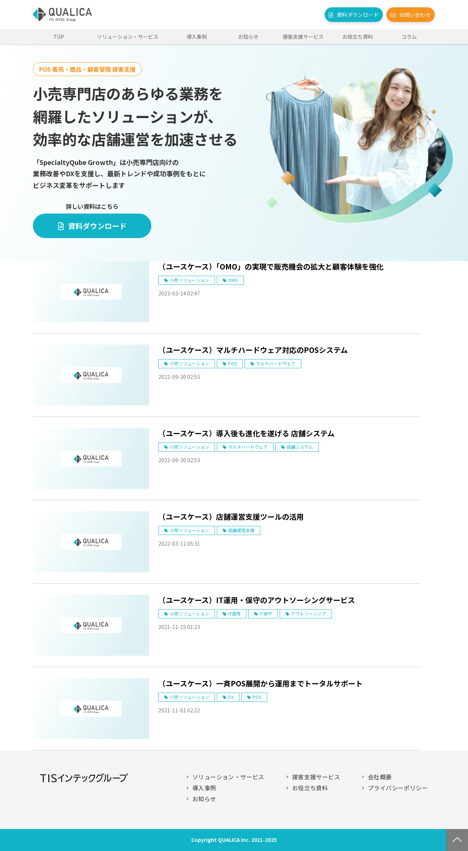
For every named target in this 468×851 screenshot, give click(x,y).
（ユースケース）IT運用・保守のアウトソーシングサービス (256, 600)
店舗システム (300, 447)
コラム (409, 36)
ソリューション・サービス (127, 36)
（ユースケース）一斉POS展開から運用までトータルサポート (260, 683)
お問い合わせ (415, 14)
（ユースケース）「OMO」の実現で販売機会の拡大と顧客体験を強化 (271, 266)
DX (231, 697)
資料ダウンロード (358, 14)
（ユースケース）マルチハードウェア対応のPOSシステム (253, 349)
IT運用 (234, 613)
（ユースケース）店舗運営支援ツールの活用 (231, 516)
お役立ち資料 (357, 36)
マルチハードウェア (275, 363)
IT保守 (266, 613)
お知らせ (248, 36)
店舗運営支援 (241, 530)
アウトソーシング (308, 613)
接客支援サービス (303, 36)
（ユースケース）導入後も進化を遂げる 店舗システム (246, 433)
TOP (58, 36)
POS (232, 363)
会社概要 (380, 776)
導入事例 (196, 36)
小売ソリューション (189, 280)
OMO (233, 280)
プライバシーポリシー (398, 787)
